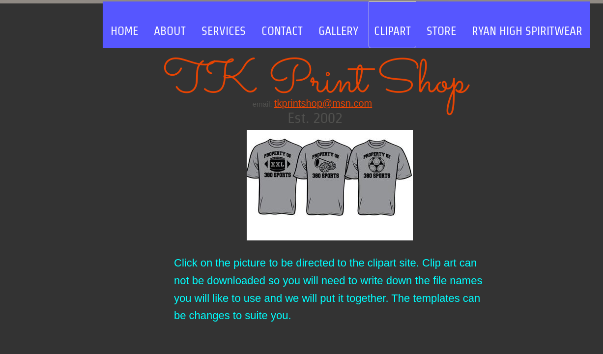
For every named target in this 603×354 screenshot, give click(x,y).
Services (223, 30)
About (170, 30)
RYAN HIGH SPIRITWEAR (527, 30)
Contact (282, 30)
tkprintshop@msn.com (323, 103)
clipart (392, 30)
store (441, 30)
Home (124, 30)
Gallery (338, 30)
